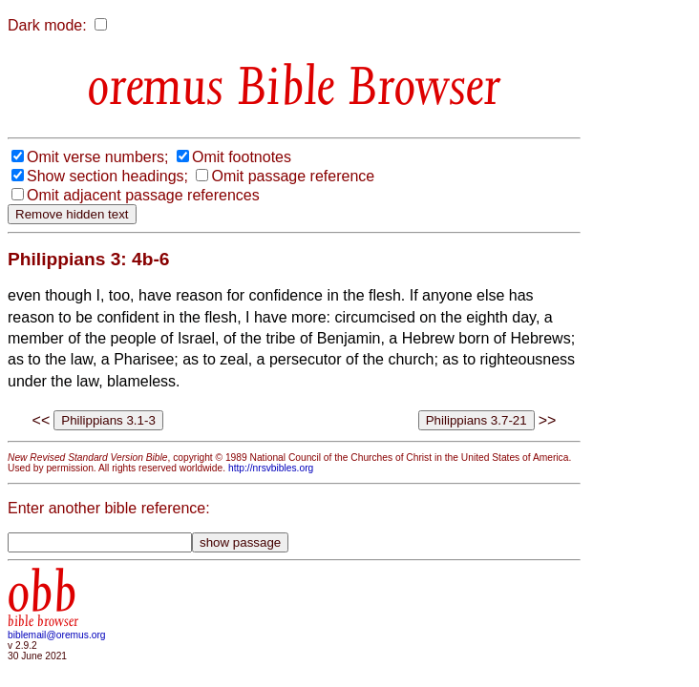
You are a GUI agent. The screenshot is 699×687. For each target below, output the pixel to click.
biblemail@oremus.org (57, 635)
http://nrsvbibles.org (270, 468)
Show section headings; (107, 176)
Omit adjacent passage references (143, 195)
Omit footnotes (241, 157)
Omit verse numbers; (97, 157)
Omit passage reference (292, 176)
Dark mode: (47, 25)
